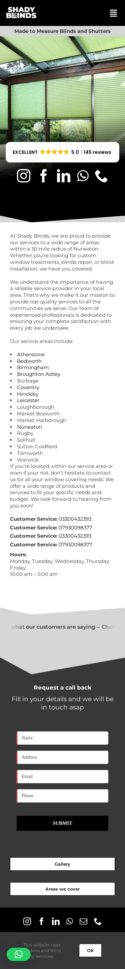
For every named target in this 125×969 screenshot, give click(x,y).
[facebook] (43, 175)
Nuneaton (29, 427)
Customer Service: (33, 519)
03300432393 (75, 519)
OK (90, 950)
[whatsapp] (82, 175)
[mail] (83, 921)
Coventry (28, 387)
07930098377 (75, 527)
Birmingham (33, 367)
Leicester (28, 400)
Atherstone (31, 354)
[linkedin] (63, 175)
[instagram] (23, 175)
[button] (63, 152)
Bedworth (29, 361)
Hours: (18, 554)
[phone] (101, 175)
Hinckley (27, 394)
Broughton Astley (38, 374)
